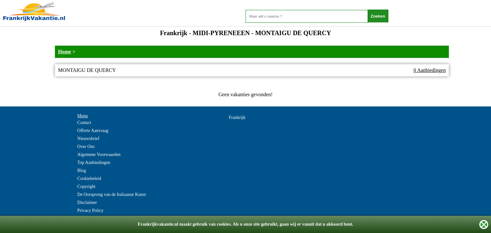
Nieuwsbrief (88, 138)
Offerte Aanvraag (92, 130)
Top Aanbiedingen (93, 162)
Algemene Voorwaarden (99, 154)
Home (64, 51)
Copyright (86, 186)
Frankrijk (237, 117)
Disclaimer (87, 202)
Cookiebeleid (89, 178)
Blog (81, 170)
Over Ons (86, 146)
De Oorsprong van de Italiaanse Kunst (111, 194)
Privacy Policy (90, 210)
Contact (84, 122)
